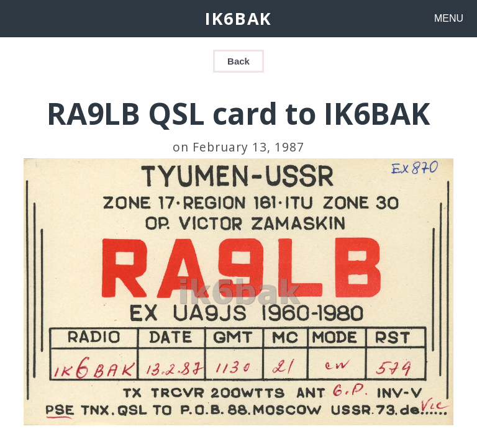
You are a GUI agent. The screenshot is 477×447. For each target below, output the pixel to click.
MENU (448, 18)
